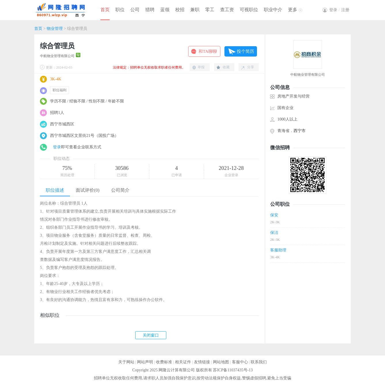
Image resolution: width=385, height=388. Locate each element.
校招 (179, 9)
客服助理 (278, 250)
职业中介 (273, 9)
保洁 (274, 232)
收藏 (226, 67)
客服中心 (240, 362)
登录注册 (339, 10)
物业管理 (55, 28)
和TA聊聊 (208, 51)
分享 (250, 67)
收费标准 (164, 362)
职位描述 (55, 190)
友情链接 (202, 362)
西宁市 (299, 131)
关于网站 (126, 362)
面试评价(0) (88, 190)
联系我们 (259, 362)
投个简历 (245, 51)
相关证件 (183, 362)
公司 (135, 9)
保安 (274, 215)
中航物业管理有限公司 (57, 56)
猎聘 (150, 9)
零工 (209, 9)
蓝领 (164, 9)
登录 (57, 147)
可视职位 (249, 9)
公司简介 (120, 190)
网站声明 (145, 362)
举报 (201, 67)
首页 (105, 9)
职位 (120, 9)
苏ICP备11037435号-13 (233, 370)
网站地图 (221, 362)
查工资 (227, 9)
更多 (292, 9)
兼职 (194, 9)
